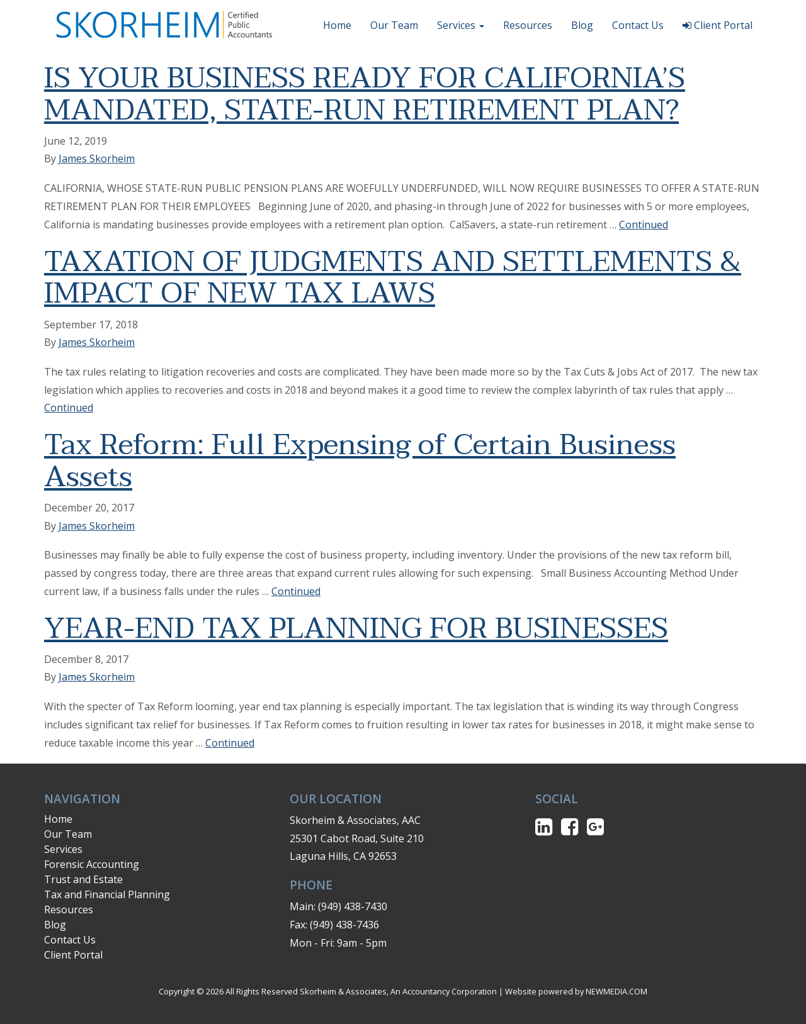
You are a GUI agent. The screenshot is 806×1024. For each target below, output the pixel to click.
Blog (582, 25)
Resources (527, 25)
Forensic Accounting (91, 864)
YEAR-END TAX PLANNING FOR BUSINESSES (356, 629)
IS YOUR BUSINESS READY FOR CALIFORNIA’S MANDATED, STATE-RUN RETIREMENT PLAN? (364, 94)
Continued (643, 224)
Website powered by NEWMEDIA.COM (576, 991)
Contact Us (638, 25)
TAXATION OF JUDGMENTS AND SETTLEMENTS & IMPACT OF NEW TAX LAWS (392, 278)
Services (460, 25)
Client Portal (717, 25)
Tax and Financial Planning (107, 894)
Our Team (394, 25)
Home (337, 25)
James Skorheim (97, 158)
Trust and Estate (83, 879)
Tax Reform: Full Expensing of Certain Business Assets (360, 461)
